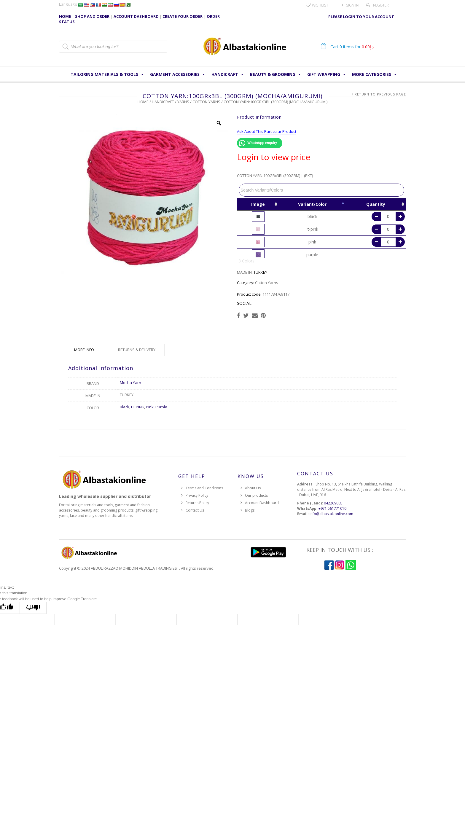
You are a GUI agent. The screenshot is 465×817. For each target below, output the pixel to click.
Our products (256, 495)
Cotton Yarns (206, 101)
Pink (150, 407)
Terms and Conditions (204, 487)
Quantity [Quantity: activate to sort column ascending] (375, 204)
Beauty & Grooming (275, 74)
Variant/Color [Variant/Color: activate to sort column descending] (312, 204)
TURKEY (260, 272)
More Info (84, 349)
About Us (253, 487)
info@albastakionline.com (331, 513)
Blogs (249, 510)
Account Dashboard (262, 502)
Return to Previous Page (380, 94)
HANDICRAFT (227, 74)
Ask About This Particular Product (266, 131)
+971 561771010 (332, 508)
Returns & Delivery (136, 349)
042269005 (333, 503)
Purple (161, 407)
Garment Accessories (178, 74)
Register (380, 5)
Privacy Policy (197, 495)
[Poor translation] (33, 608)
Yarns (183, 101)
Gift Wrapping (326, 74)
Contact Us (195, 510)
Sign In (352, 5)
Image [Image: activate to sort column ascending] (258, 204)
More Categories (374, 74)
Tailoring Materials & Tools (107, 74)
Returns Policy (197, 502)
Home (143, 101)
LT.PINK (137, 407)
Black (124, 407)
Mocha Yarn (130, 382)
